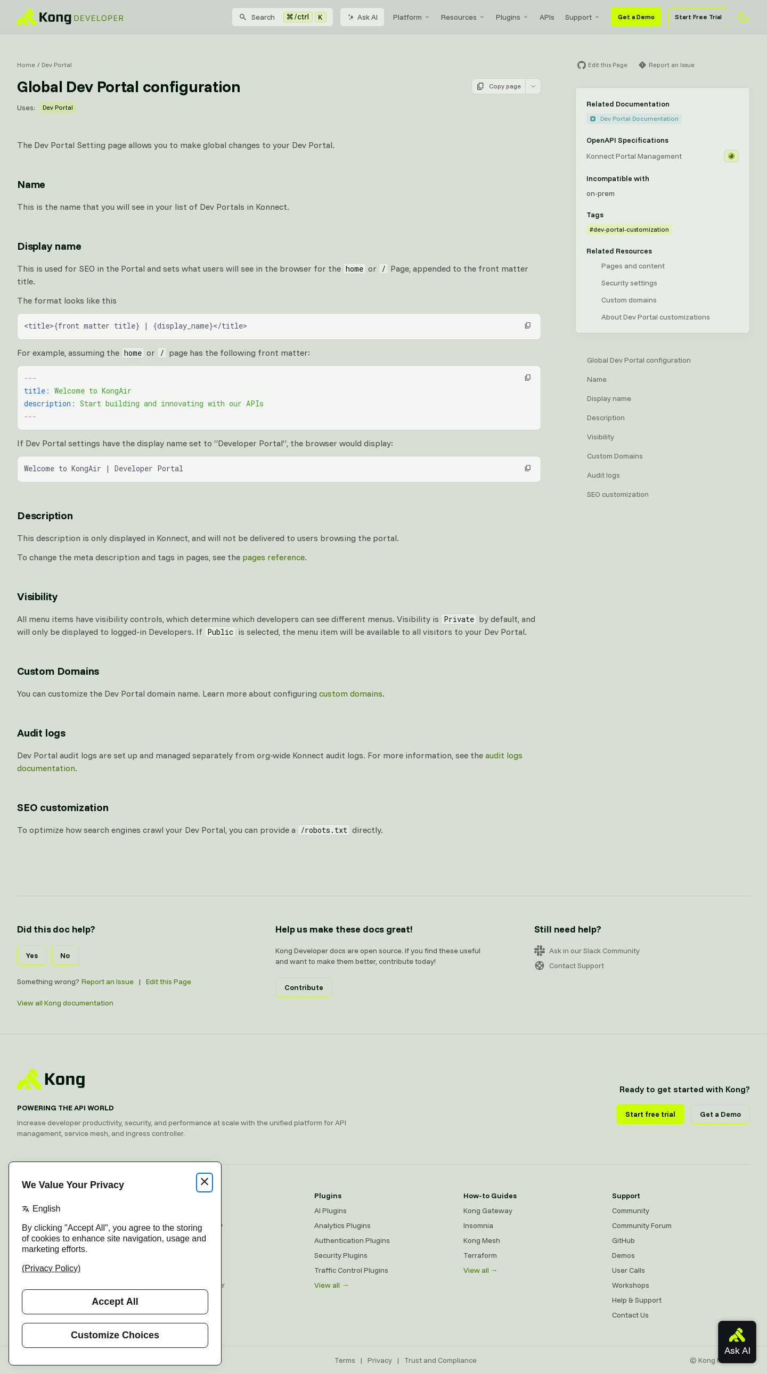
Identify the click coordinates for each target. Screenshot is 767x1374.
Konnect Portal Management (634, 156)
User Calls (628, 1270)
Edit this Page (168, 981)
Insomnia (180, 1255)
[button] (527, 325)
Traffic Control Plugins (351, 1270)
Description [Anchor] (45, 515)
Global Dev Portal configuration (639, 360)
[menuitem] (411, 17)
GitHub (623, 1240)
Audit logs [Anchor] (41, 732)
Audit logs (603, 475)
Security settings (629, 283)
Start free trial (650, 1114)
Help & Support (637, 1300)
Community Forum (642, 1225)
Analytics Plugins (342, 1225)
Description (606, 417)
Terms (344, 1360)
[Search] (282, 17)
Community (630, 1210)
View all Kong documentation (65, 1003)
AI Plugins (330, 1210)
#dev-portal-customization (629, 229)
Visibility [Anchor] (37, 596)
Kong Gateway (190, 1210)
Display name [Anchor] (49, 245)
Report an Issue (107, 981)
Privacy (380, 1360)
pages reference (273, 557)
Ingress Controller (195, 1285)
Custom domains (629, 300)
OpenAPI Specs (191, 1270)
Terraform (480, 1255)
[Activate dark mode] (743, 17)
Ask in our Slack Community (587, 950)
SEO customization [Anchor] (63, 807)
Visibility (600, 436)
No (65, 955)
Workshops (630, 1285)
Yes (32, 955)
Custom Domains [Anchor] (58, 670)
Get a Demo (636, 17)
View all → (331, 1285)
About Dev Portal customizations (655, 317)
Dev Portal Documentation (634, 118)
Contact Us (630, 1315)
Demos (623, 1255)
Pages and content (633, 266)
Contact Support (569, 965)
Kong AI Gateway (194, 1225)
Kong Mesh (184, 1240)
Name (597, 379)
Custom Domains (615, 456)
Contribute (303, 987)
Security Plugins (341, 1255)
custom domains (350, 693)
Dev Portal (57, 65)
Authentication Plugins (352, 1240)
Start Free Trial (698, 17)
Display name (609, 398)
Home (26, 65)
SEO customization (618, 494)
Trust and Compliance (440, 1360)
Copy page (498, 86)
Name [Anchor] (31, 184)
